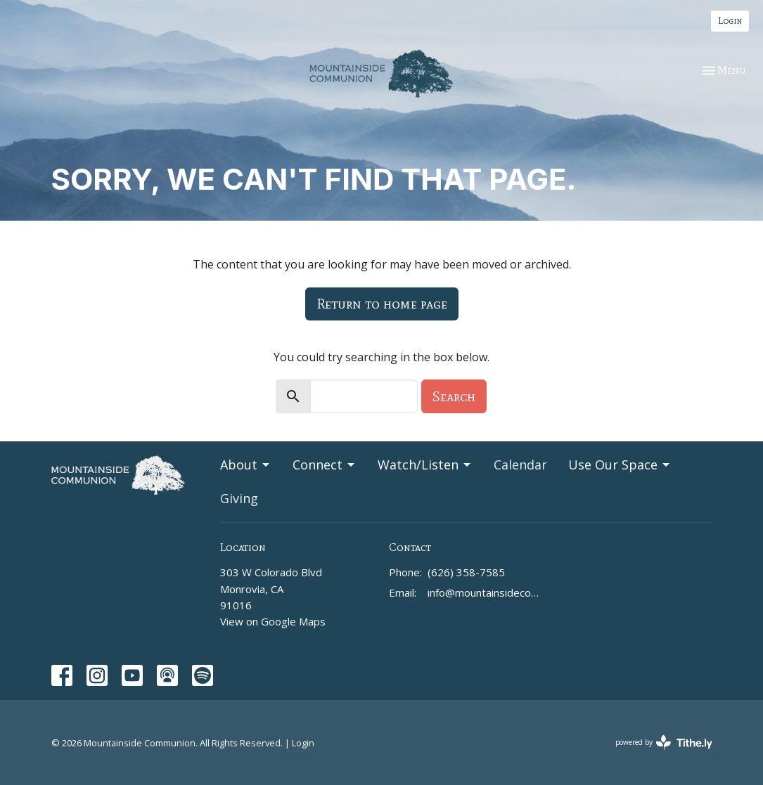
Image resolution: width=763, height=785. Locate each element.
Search (453, 396)
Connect (325, 464)
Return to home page (381, 303)
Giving (239, 498)
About (245, 464)
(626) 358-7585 (466, 572)
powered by (663, 742)
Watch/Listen (425, 464)
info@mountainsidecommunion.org (486, 592)
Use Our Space (620, 464)
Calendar (520, 464)
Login (730, 20)
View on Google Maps (273, 621)
